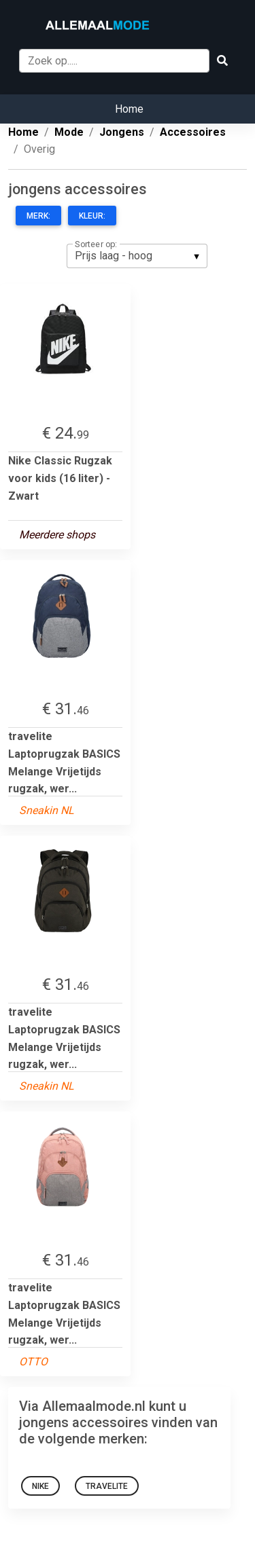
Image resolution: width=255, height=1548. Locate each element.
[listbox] (137, 256)
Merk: (38, 216)
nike (40, 1486)
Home (129, 109)
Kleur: (92, 216)
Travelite (107, 1486)
